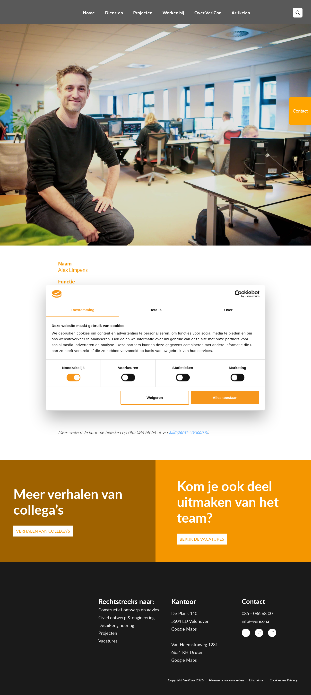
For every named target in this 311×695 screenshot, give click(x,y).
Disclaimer (257, 680)
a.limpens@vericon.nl (188, 432)
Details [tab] (155, 310)
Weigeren (155, 398)
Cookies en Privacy (284, 680)
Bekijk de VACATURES (202, 539)
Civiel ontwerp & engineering (126, 618)
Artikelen (241, 12)
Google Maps (184, 629)
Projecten (142, 12)
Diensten (114, 12)
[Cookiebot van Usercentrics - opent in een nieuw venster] (238, 293)
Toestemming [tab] (83, 310)
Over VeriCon (207, 12)
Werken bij (173, 12)
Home (89, 12)
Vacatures (108, 641)
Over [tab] (228, 310)
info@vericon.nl (256, 621)
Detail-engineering (116, 625)
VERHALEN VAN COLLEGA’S (43, 531)
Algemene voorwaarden (226, 680)
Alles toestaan (225, 398)
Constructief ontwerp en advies (128, 610)
